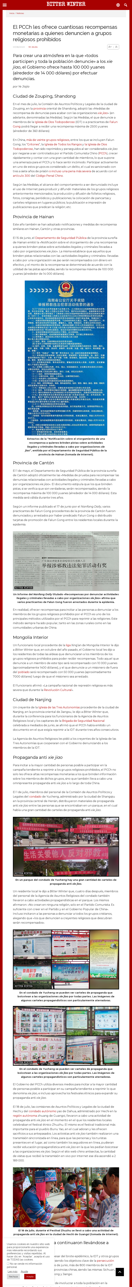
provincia (39, 108)
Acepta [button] (30, 1276)
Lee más (12, 1271)
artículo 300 (21, 175)
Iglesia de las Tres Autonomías (59, 707)
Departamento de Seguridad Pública (60, 238)
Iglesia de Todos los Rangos (63, 144)
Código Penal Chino (49, 175)
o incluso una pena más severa (70, 171)
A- (116, 46)
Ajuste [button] (24, 1271)
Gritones (33, 144)
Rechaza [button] (13, 1276)
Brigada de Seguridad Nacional (83, 720)
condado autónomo (42, 1111)
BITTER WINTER (66, 4)
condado (35, 796)
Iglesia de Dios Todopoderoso (55, 122)
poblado (24, 672)
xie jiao (103, 113)
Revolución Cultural (58, 690)
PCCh (103, 153)
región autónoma (25, 1115)
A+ (110, 46)
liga (68, 645)
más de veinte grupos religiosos (47, 140)
